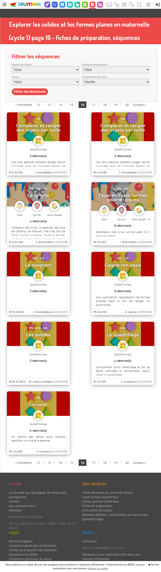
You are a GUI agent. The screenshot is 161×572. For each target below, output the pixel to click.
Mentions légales (21, 532)
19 (116, 96)
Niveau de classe (21, 56)
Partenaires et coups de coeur (103, 557)
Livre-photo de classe (97, 501)
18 (104, 96)
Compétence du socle (94, 68)
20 (127, 96)
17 (93, 96)
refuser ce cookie (98, 568)
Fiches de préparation (97, 497)
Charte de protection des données (33, 541)
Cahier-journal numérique (100, 493)
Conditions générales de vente (30, 550)
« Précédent (24, 96)
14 (60, 96)
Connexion (89, 532)
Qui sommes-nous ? (22, 497)
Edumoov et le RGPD (23, 546)
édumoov (15, 501)
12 (38, 96)
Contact (14, 493)
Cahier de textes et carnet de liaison (107, 484)
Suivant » (139, 96)
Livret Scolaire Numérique (100, 488)
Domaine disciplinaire (94, 56)
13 (49, 96)
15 (71, 96)
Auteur (16, 68)
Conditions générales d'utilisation (32, 537)
